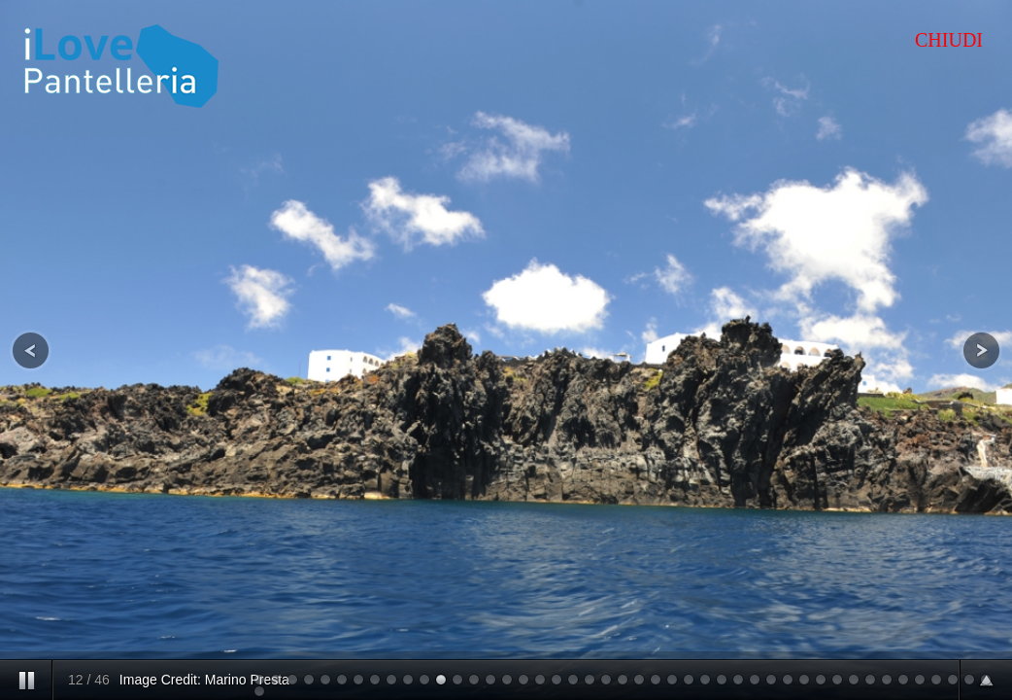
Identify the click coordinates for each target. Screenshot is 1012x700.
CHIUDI (949, 40)
